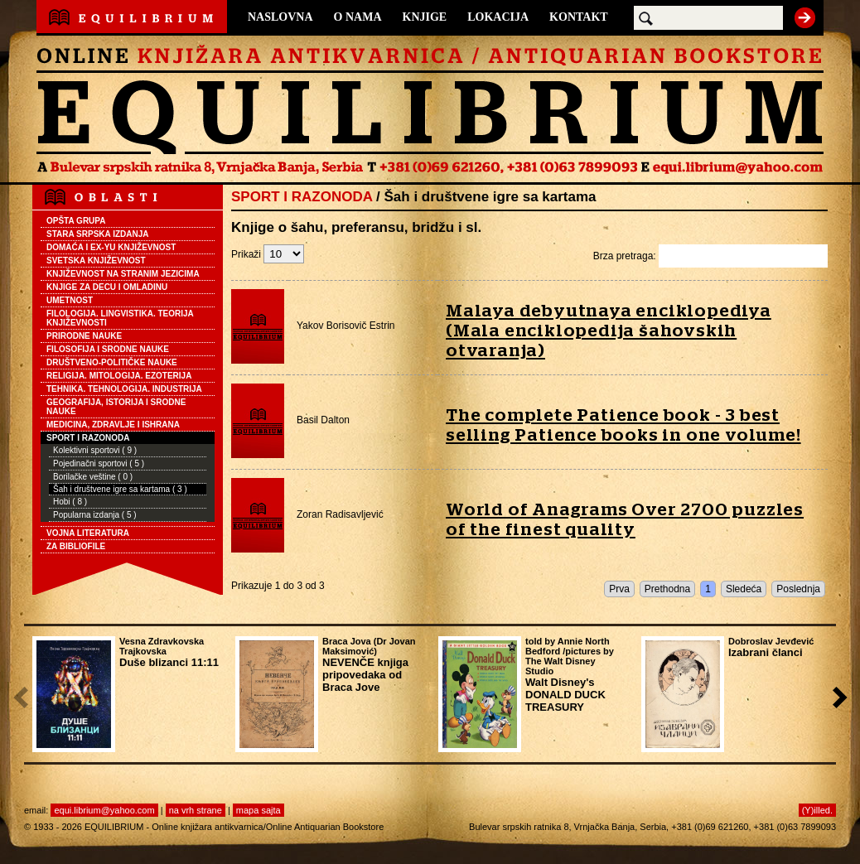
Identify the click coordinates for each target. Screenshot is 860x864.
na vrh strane (195, 810)
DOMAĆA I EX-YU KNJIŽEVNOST (111, 247)
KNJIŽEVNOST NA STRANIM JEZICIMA (123, 273)
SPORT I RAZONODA (88, 437)
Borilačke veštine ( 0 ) (93, 476)
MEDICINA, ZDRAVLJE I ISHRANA (113, 424)
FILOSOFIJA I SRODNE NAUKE (107, 349)
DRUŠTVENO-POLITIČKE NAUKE (111, 362)
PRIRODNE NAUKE (84, 335)
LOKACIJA (498, 17)
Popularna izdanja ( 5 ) (95, 514)
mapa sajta (258, 810)
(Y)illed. (817, 810)
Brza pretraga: (710, 256)
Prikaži (267, 254)
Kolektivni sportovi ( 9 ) (95, 450)
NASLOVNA (280, 17)
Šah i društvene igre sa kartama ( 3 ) (120, 489)
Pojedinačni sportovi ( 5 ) (98, 463)
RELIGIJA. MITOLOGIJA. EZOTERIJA (118, 375)
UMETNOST (69, 300)
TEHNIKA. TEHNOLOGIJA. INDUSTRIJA (124, 388)
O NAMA (358, 17)
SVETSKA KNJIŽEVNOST (96, 260)
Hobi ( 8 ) (70, 501)
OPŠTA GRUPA (75, 220)
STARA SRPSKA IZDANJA (97, 234)
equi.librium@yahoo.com (104, 810)
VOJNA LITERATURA (87, 533)
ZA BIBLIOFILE (75, 546)
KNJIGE (425, 17)
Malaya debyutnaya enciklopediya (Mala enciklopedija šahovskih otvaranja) (608, 331)
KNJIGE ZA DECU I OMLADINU (106, 287)
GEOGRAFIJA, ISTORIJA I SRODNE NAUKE (116, 407)
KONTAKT (578, 17)
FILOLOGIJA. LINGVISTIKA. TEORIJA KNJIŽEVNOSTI (120, 318)
